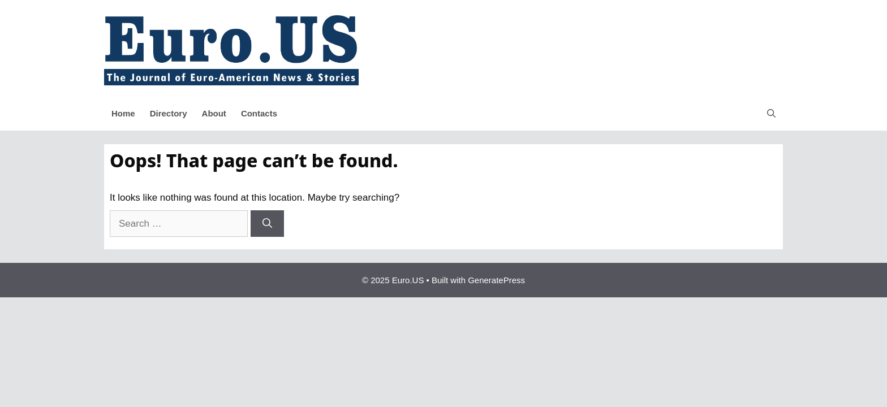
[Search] (267, 223)
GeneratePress (496, 280)
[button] (771, 114)
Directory (168, 113)
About (214, 113)
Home (123, 113)
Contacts (259, 113)
